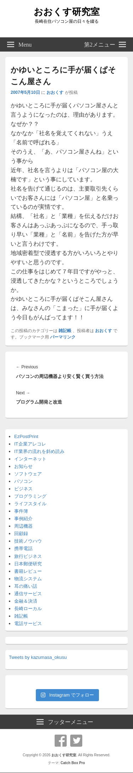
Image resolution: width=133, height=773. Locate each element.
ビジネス (23, 488)
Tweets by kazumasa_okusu (38, 657)
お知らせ (23, 466)
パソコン (23, 481)
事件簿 (21, 511)
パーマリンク (63, 337)
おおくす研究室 (67, 11)
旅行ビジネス (28, 556)
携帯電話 (23, 548)
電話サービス (28, 623)
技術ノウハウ (28, 541)
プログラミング (30, 496)
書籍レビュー (28, 571)
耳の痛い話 (25, 586)
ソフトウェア (28, 473)
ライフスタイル (30, 503)
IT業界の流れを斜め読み (39, 451)
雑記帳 (65, 330)
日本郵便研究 (28, 563)
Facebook (61, 741)
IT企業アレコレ (30, 444)
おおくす (54, 92)
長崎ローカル (28, 608)
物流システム (28, 578)
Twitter (76, 741)
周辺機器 (23, 526)
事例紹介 (23, 518)
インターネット (30, 459)
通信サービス (28, 593)
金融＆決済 (25, 601)
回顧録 (21, 533)
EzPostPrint (26, 436)
